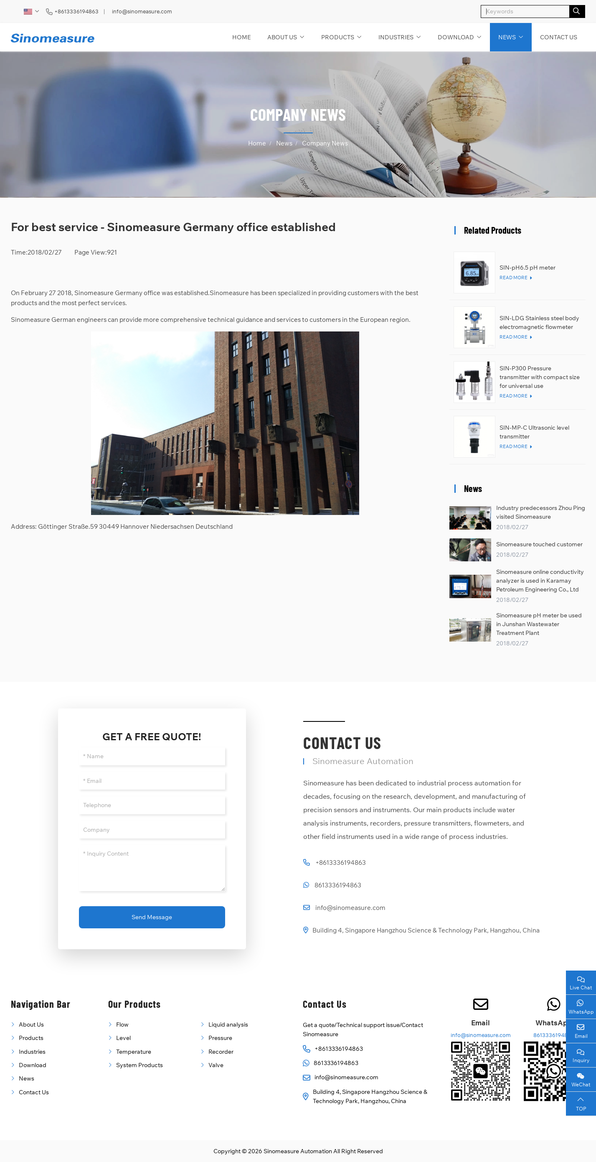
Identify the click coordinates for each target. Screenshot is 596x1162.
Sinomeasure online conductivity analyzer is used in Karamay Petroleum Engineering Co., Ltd (540, 580)
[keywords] (525, 11)
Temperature (133, 1051)
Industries (395, 37)
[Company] (152, 830)
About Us (282, 37)
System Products (139, 1065)
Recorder (220, 1051)
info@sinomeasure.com (142, 11)
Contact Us (558, 37)
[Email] (152, 781)
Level (123, 1038)
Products (337, 37)
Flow (122, 1024)
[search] (577, 11)
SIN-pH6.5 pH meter (527, 267)
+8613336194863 (76, 11)
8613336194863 (337, 885)
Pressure (220, 1038)
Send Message (152, 917)
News (507, 37)
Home (241, 37)
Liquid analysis (228, 1024)
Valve (215, 1065)
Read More (514, 277)
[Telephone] (152, 805)
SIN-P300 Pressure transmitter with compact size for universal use (540, 377)
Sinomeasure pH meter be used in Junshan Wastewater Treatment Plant (539, 624)
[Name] (152, 756)
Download (456, 37)
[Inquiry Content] (152, 868)
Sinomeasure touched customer (539, 544)
